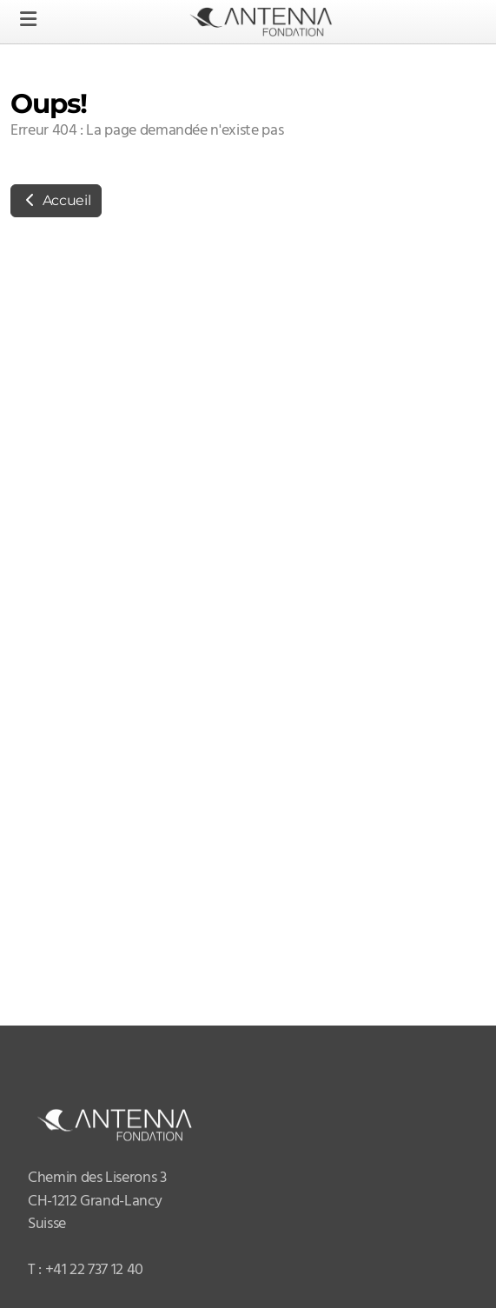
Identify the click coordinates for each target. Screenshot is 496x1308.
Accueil (56, 200)
